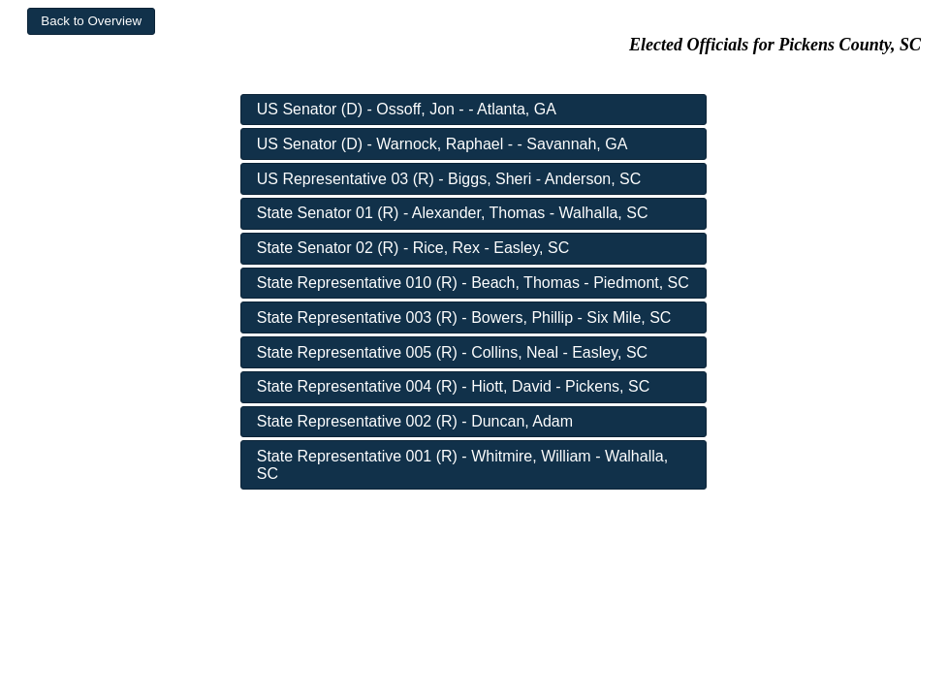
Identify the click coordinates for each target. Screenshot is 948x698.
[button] (91, 21)
